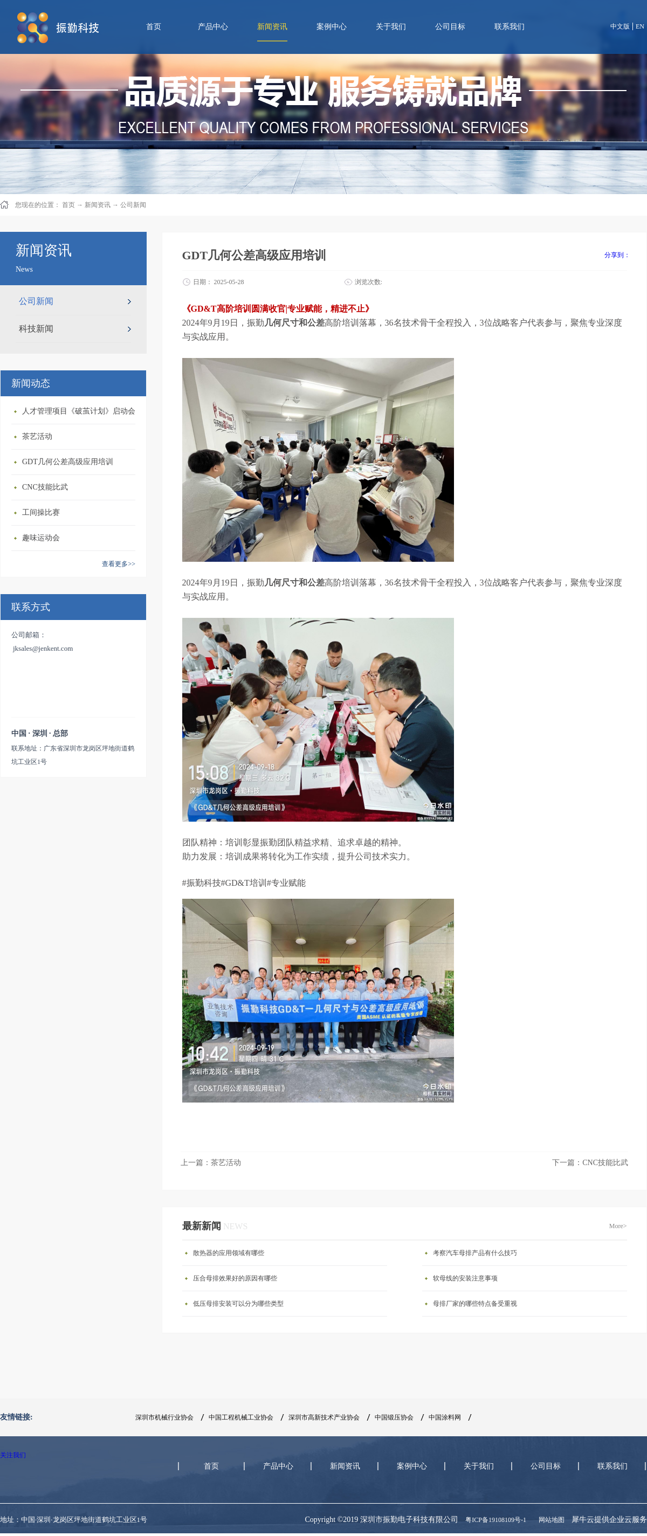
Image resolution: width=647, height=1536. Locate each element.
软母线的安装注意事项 (465, 1278)
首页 (153, 27)
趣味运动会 (41, 538)
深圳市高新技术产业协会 (324, 1417)
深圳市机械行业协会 (164, 1417)
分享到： (617, 255)
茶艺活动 (37, 436)
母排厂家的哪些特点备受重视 (475, 1303)
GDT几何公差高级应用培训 (67, 462)
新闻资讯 (98, 205)
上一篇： (211, 1163)
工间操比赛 (41, 512)
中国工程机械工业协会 (241, 1417)
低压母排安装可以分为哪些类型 (238, 1303)
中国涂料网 (445, 1417)
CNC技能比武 (45, 487)
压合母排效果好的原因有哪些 (235, 1278)
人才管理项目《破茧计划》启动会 (78, 411)
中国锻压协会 (394, 1417)
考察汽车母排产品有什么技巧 (475, 1253)
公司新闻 (133, 205)
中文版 (620, 26)
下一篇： (590, 1163)
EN (640, 26)
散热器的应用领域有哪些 (228, 1253)
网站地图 (550, 1520)
